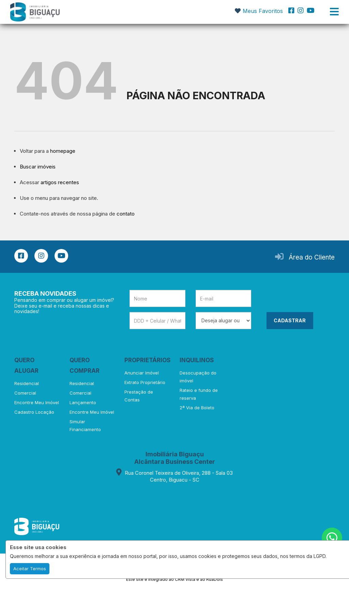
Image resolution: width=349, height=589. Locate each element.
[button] (115, 11)
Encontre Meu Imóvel (36, 402)
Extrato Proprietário (144, 382)
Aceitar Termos (29, 568)
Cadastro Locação (34, 412)
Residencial (26, 383)
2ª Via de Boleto (197, 407)
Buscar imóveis (38, 166)
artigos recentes (60, 182)
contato (126, 213)
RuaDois (214, 579)
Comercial (25, 393)
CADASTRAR (290, 320)
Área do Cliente (312, 257)
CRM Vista (185, 579)
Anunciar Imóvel (141, 373)
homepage (62, 151)
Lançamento (83, 402)
